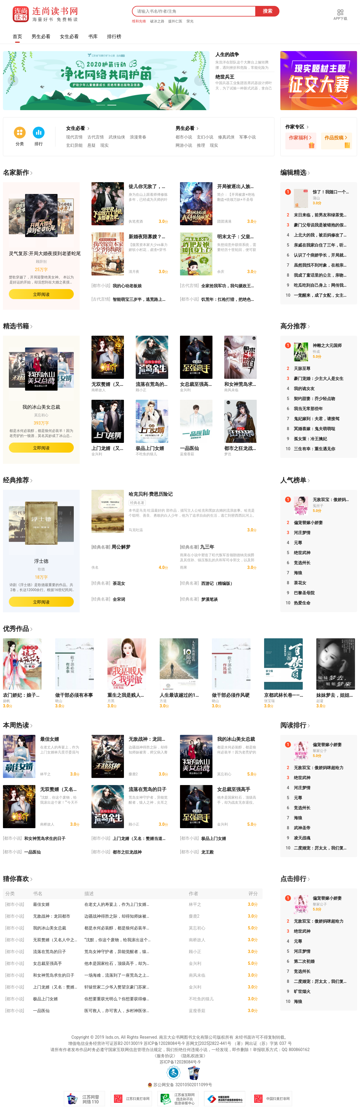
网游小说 (184, 145)
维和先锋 (139, 21)
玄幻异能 (74, 145)
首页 (17, 36)
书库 (93, 36)
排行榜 (114, 36)
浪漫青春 (138, 137)
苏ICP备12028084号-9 (164, 1043)
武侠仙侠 (117, 137)
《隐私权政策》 (193, 1055)
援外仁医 (176, 21)
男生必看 (41, 36)
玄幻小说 (205, 137)
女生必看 (69, 36)
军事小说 (247, 137)
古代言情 (95, 137)
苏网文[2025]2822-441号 (208, 1043)
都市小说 (184, 137)
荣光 (190, 21)
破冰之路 (158, 21)
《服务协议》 (165, 1055)
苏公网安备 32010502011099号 (182, 1084)
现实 (104, 145)
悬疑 (91, 145)
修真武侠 (226, 137)
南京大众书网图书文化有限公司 (188, 1037)
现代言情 (74, 137)
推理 (201, 145)
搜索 (267, 11)
